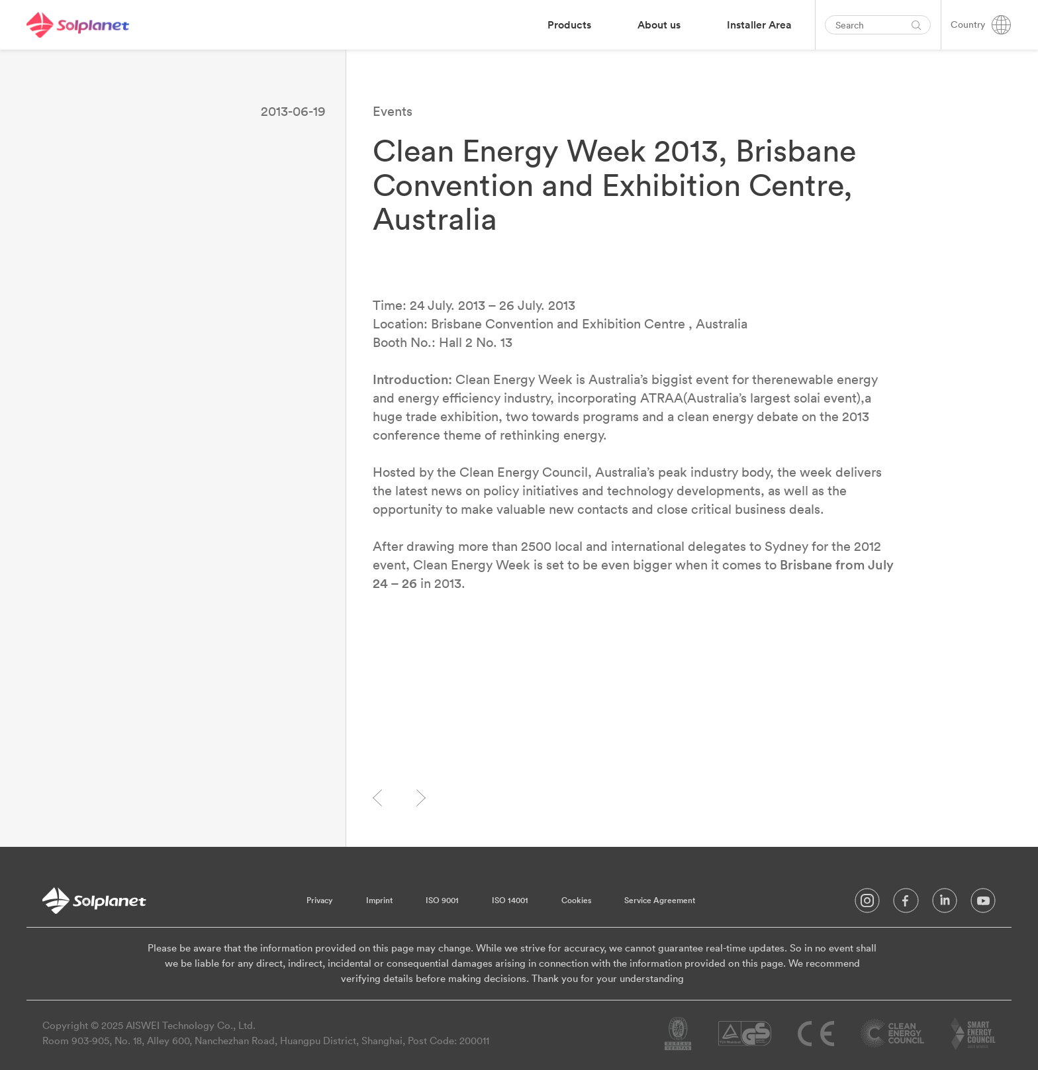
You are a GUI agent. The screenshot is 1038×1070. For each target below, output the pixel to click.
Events (392, 111)
